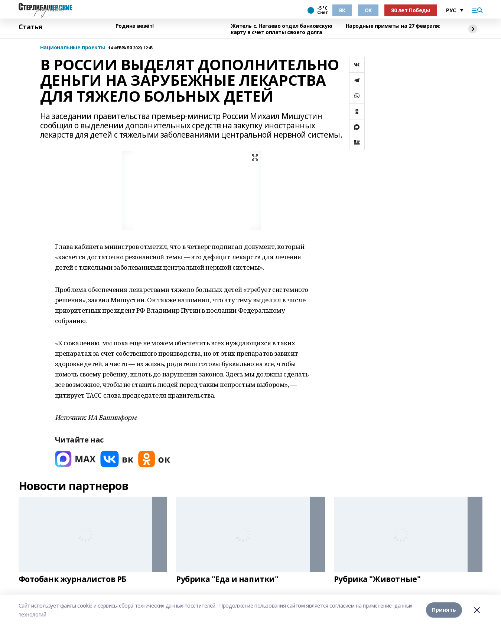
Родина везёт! (135, 26)
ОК (368, 10)
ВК (342, 10)
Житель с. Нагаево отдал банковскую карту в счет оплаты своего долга (281, 29)
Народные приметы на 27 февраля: (393, 26)
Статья (30, 27)
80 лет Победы (410, 10)
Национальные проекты (72, 48)
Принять (444, 610)
